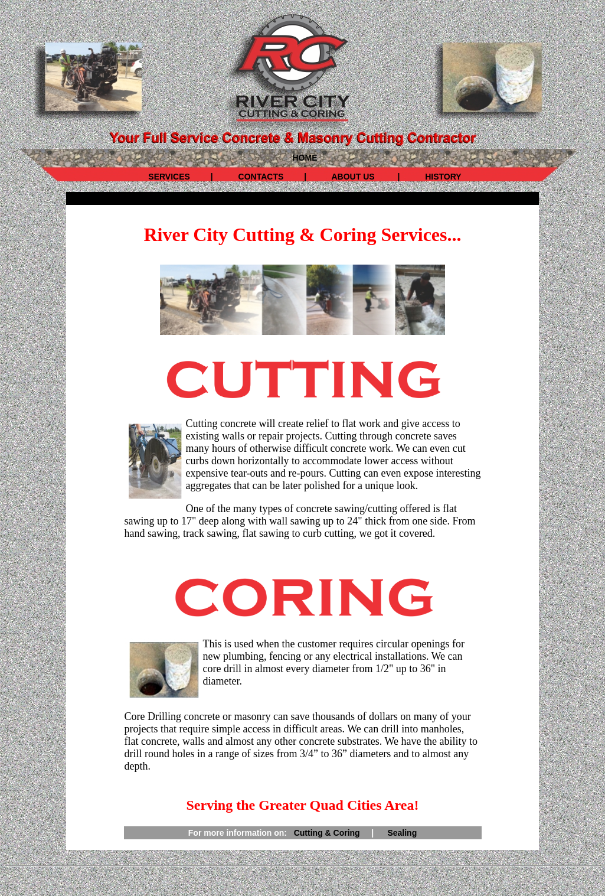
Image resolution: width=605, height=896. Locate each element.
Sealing (402, 833)
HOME (305, 157)
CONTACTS (261, 176)
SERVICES (169, 176)
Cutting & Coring (327, 833)
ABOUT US (350, 176)
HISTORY (442, 176)
